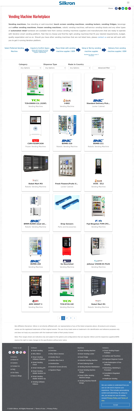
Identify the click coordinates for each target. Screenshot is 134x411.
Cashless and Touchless (111, 356)
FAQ (13, 369)
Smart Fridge (83, 357)
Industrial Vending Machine (87, 360)
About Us (14, 359)
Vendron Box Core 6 (56, 360)
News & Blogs (16, 376)
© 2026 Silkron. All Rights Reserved (20, 408)
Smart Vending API (38, 368)
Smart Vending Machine (86, 350)
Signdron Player (55, 370)
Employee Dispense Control (113, 359)
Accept (115, 405)
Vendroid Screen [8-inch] (58, 367)
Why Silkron (36, 354)
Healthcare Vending (110, 378)
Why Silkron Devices (56, 354)
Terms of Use (40, 408)
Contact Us (15, 366)
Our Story (15, 372)
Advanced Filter (104, 68)
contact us (102, 37)
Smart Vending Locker (86, 354)
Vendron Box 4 (54, 357)
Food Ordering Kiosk (85, 363)
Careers (14, 363)
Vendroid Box (54, 363)
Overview (52, 350)
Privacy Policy (112, 398)
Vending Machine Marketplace (89, 367)
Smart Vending (37, 350)
